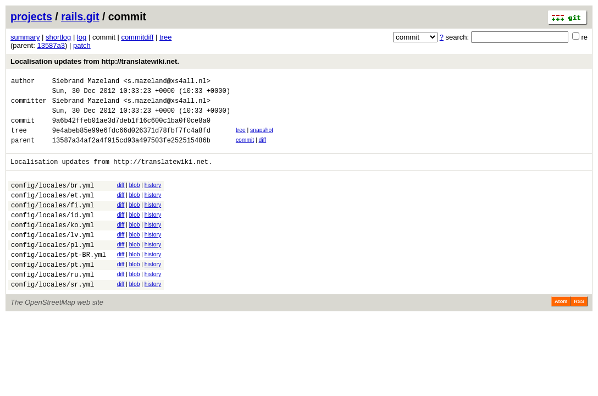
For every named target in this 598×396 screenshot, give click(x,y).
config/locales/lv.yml (52, 257)
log (81, 37)
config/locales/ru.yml (52, 304)
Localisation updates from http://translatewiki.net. (94, 61)
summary (25, 37)
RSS (579, 333)
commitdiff (137, 37)
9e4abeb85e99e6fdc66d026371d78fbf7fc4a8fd (131, 140)
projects (31, 16)
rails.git (80, 16)
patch (82, 45)
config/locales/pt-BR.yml (58, 280)
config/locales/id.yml (52, 234)
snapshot (261, 138)
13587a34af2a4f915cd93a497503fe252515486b (131, 151)
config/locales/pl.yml (52, 269)
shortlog (58, 37)
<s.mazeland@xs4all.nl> (166, 82)
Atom (561, 333)
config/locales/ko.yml (52, 246)
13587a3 (51, 45)
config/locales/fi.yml (52, 223)
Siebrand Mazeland (85, 82)
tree (165, 37)
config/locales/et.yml (52, 211)
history (153, 198)
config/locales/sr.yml (52, 315)
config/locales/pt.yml (52, 292)
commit (245, 150)
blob (134, 198)
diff (263, 150)
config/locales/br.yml (52, 200)
